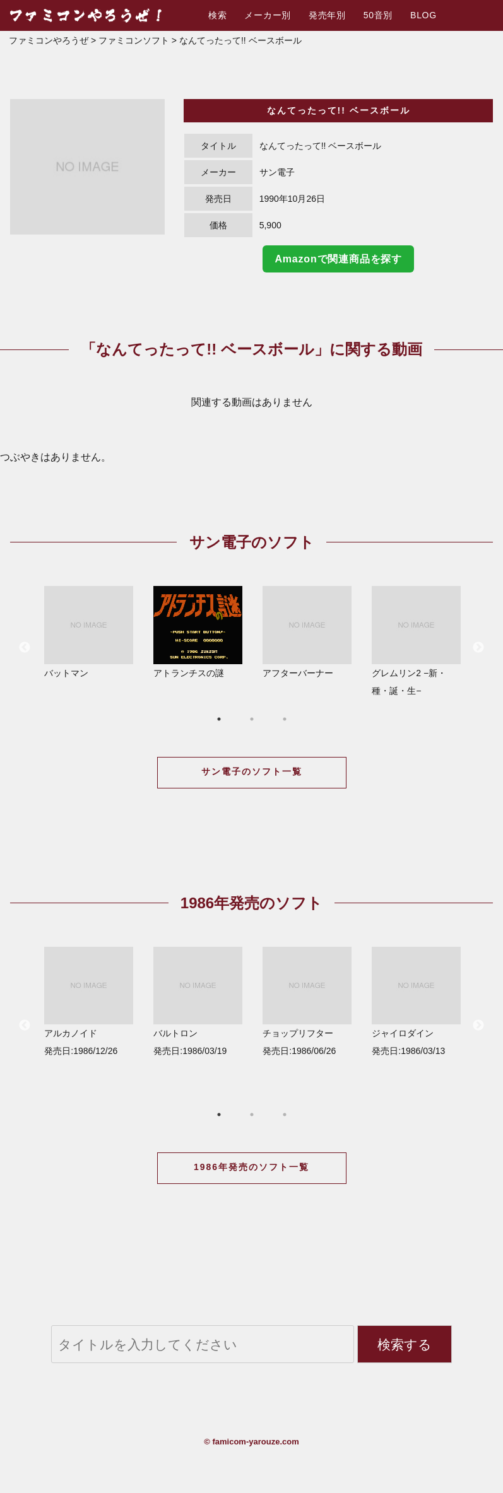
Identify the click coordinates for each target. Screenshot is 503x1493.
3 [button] (284, 719)
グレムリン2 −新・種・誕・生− (416, 640)
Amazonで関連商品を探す (338, 259)
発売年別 (327, 15)
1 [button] (219, 719)
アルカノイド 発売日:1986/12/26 (88, 1001)
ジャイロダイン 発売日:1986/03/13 (416, 1001)
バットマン (88, 631)
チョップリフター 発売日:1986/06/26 (307, 1001)
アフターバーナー (307, 631)
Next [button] (478, 647)
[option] (87, 166)
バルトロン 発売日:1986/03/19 (197, 1001)
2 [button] (252, 719)
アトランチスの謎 (197, 631)
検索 (217, 15)
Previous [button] (24, 647)
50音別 (378, 15)
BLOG (423, 15)
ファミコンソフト (133, 40)
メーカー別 (267, 15)
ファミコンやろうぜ (48, 40)
